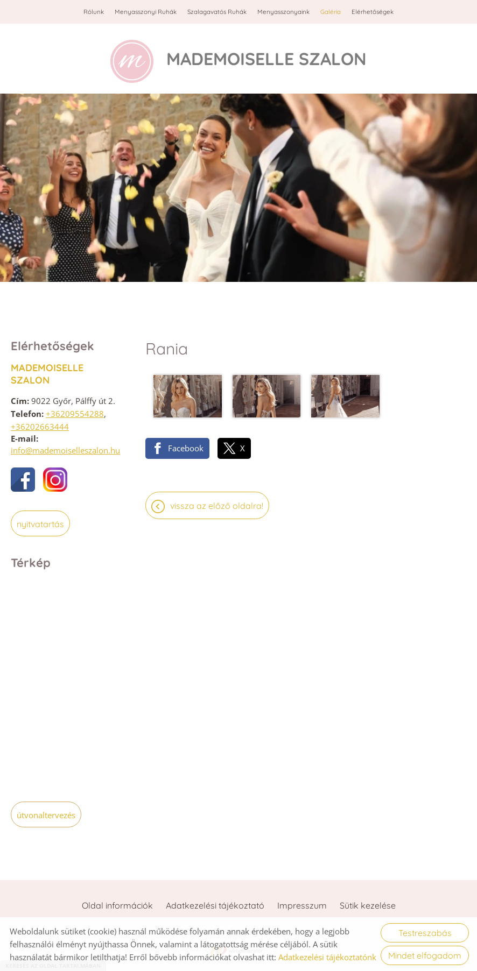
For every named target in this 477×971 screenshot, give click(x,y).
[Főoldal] (131, 61)
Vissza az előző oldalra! (216, 505)
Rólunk (93, 12)
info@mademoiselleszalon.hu (65, 450)
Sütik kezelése (368, 905)
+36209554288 (75, 413)
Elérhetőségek (373, 12)
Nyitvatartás (40, 524)
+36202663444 (40, 426)
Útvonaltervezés (46, 815)
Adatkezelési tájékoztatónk (327, 957)
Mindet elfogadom (424, 955)
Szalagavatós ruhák (217, 12)
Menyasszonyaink (283, 12)
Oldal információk (117, 905)
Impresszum (302, 905)
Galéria (330, 12)
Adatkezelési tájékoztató (215, 905)
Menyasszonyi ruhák (146, 12)
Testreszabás (425, 932)
